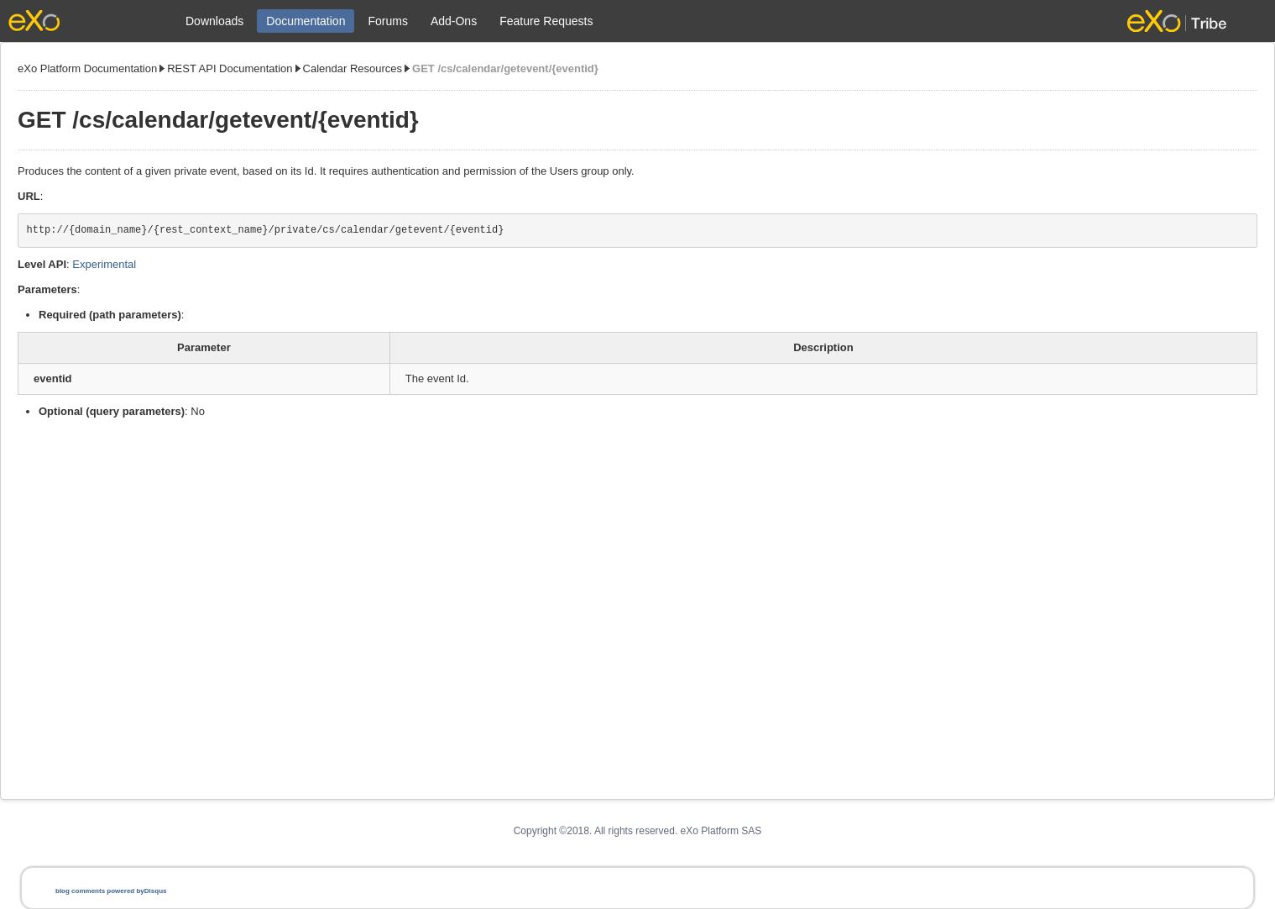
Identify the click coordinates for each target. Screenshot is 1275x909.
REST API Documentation (229, 68)
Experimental (104, 264)
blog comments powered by (110, 891)
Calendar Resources (353, 68)
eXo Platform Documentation (87, 68)
